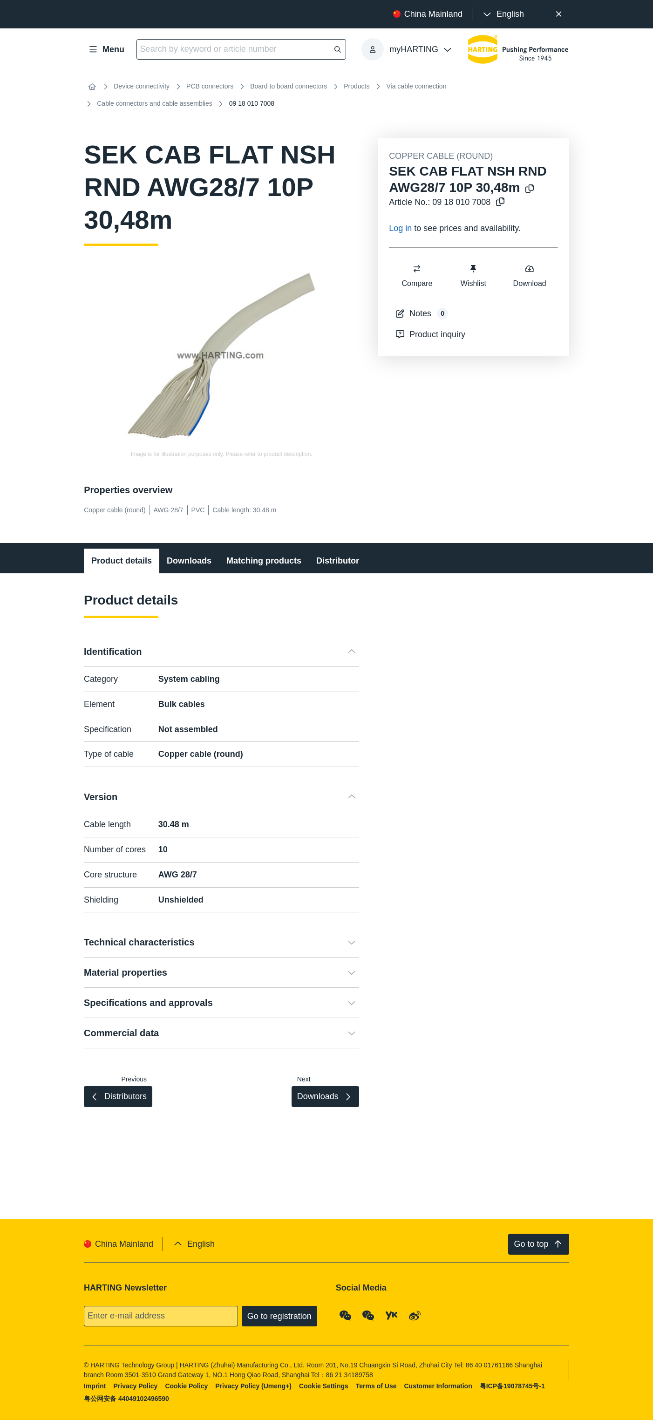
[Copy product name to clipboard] (528, 189)
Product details (121, 560)
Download (529, 275)
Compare (417, 275)
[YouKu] (391, 1315)
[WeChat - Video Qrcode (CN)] (369, 1315)
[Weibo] (415, 1315)
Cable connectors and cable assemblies (154, 103)
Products (356, 86)
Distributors (340, 560)
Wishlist (473, 275)
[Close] (558, 14)
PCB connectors (209, 86)
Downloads (189, 560)
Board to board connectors (288, 86)
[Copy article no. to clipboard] (498, 202)
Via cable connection (417, 86)
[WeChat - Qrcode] (345, 1315)
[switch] (417, 269)
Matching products (263, 560)
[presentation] (503, 14)
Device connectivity (142, 86)
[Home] (92, 86)
